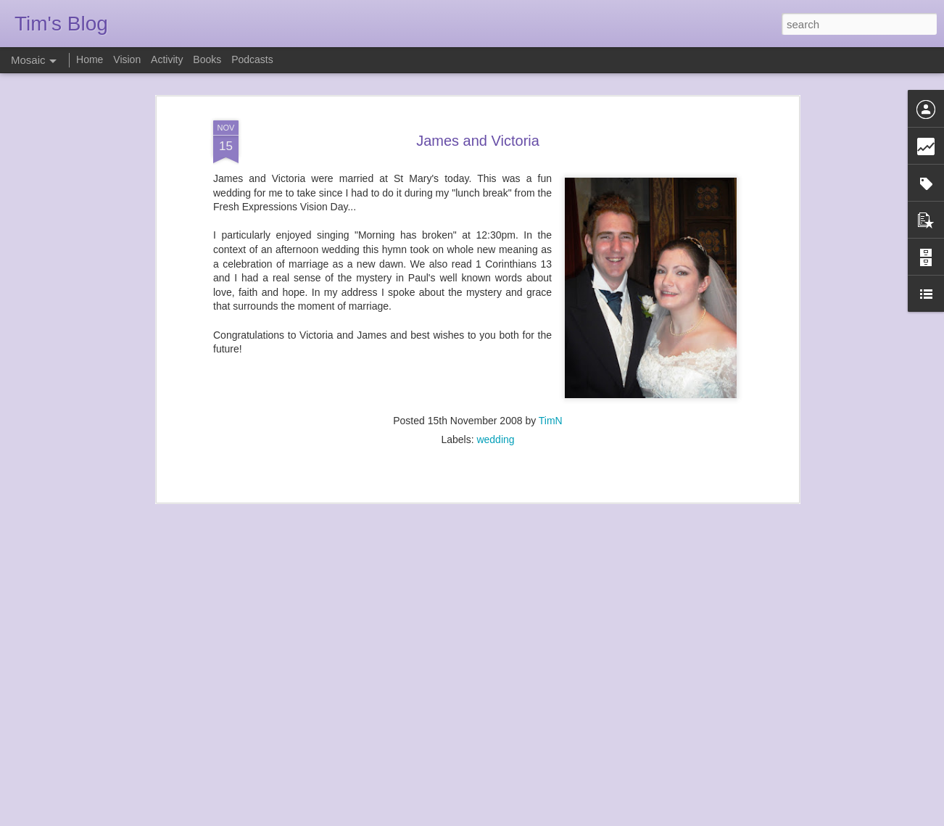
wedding (495, 406)
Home (89, 59)
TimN (551, 387)
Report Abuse (560, 818)
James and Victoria (477, 107)
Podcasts (252, 59)
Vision (127, 59)
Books (207, 59)
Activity (167, 59)
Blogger (517, 818)
